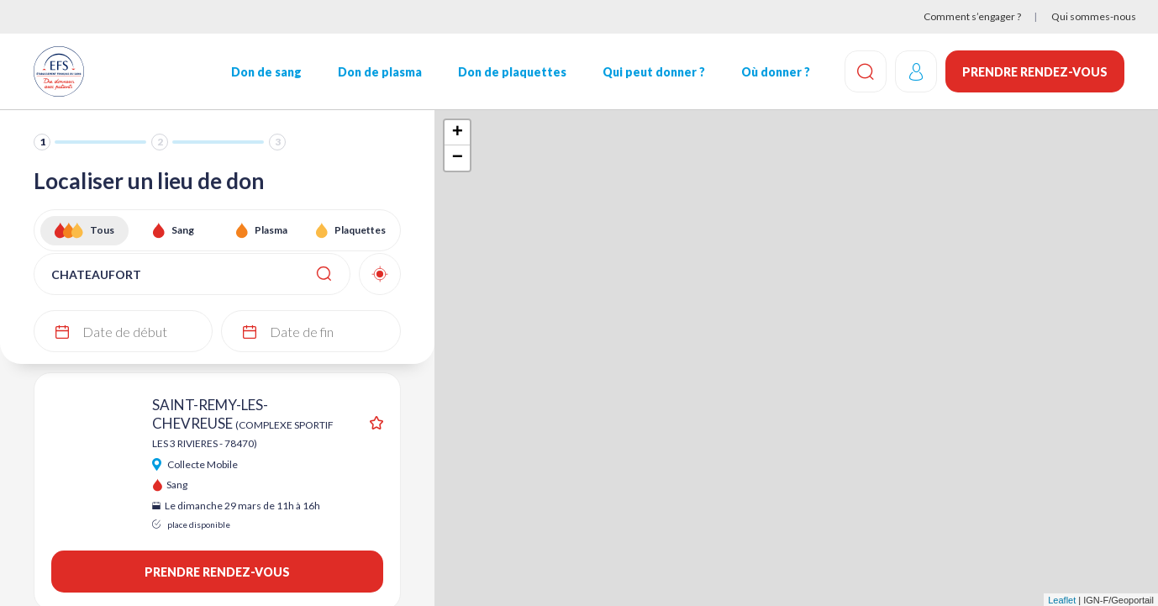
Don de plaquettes (512, 72)
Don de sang (266, 72)
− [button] (457, 158)
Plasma (271, 230)
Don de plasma (380, 72)
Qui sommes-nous (1093, 16)
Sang (182, 230)
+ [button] (457, 132)
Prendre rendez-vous (1035, 72)
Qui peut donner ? (654, 72)
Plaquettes (360, 230)
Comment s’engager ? (972, 16)
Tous (102, 230)
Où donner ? (775, 72)
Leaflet (1062, 600)
